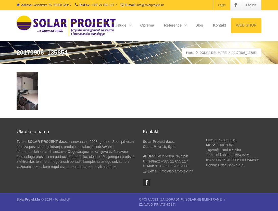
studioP (64, 199)
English (251, 5)
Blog (199, 25)
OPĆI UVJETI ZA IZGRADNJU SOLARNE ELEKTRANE (180, 199)
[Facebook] (236, 5)
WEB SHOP (246, 25)
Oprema (147, 25)
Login (221, 5)
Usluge (123, 25)
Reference (175, 25)
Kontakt (219, 25)
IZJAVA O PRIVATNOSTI (157, 204)
